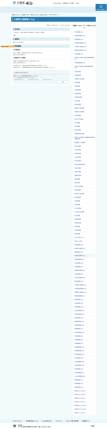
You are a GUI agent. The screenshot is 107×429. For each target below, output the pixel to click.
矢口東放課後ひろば (79, 372)
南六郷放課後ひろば (79, 354)
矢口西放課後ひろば (79, 361)
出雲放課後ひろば (79, 336)
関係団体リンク (86, 420)
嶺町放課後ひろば (79, 299)
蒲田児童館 (77, 233)
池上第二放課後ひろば (80, 277)
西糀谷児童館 (78, 175)
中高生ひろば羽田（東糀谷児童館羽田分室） (84, 67)
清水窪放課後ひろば (79, 314)
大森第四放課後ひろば (80, 62)
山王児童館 (77, 100)
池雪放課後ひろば (79, 306)
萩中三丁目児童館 (79, 186)
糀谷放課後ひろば (79, 317)
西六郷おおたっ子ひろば (80, 405)
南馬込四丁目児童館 (79, 111)
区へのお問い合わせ (47, 420)
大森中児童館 (78, 71)
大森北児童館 (78, 93)
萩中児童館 (77, 182)
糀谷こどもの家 (78, 241)
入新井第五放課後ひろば (80, 42)
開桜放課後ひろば (79, 252)
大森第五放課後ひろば (80, 35)
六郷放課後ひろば (79, 339)
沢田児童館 (77, 86)
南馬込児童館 (78, 104)
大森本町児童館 (78, 97)
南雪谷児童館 (78, 153)
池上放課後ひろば (79, 273)
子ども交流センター (79, 237)
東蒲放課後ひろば (79, 387)
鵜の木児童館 (78, 146)
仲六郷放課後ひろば (79, 347)
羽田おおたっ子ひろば (80, 398)
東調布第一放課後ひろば (80, 292)
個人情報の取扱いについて (32, 420)
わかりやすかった (19, 79)
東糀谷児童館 (78, 171)
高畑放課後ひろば (79, 343)
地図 (14, 35)
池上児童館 (77, 122)
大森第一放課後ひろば (80, 248)
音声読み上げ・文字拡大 (68, 3)
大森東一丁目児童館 (79, 78)
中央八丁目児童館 (79, 119)
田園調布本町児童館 (79, 133)
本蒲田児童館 (78, 230)
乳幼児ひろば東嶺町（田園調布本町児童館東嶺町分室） (84, 138)
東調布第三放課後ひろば (80, 50)
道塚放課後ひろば (79, 379)
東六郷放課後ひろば (79, 350)
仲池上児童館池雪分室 (80, 164)
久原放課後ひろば (79, 303)
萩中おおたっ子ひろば (80, 401)
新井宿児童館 (78, 130)
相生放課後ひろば (79, 368)
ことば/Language (57, 3)
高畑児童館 (77, 200)
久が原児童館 (78, 149)
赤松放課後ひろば (79, 53)
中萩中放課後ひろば (79, 332)
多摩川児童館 (78, 222)
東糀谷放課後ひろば (79, 321)
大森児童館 (77, 82)
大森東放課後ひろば (79, 259)
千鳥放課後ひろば (79, 31)
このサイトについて (17, 420)
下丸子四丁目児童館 (79, 211)
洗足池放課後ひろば (79, 310)
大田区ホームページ (16, 14)
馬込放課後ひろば (79, 266)
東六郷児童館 (78, 197)
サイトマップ (59, 420)
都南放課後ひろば (79, 328)
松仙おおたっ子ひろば (80, 394)
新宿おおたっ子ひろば (80, 412)
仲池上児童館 (78, 160)
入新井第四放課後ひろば (80, 288)
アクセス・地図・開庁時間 (72, 420)
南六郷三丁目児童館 (79, 193)
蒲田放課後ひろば (79, 39)
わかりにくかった (48, 79)
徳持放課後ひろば (79, 281)
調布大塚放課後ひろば (80, 295)
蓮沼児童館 (77, 226)
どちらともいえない (33, 79)
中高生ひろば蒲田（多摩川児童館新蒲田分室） (84, 58)
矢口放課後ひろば (79, 357)
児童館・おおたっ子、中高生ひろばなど (38, 14)
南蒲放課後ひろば (79, 383)
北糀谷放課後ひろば (79, 325)
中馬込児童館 (78, 115)
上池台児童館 (78, 157)
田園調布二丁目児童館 (80, 142)
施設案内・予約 (25, 14)
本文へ (77, 3)
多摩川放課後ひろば (79, 365)
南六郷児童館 (78, 189)
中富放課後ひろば (79, 244)
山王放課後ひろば (79, 262)
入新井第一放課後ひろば (80, 46)
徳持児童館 (77, 126)
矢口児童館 (77, 215)
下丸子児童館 (78, 208)
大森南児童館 (78, 75)
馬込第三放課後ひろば (80, 270)
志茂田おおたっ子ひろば (80, 409)
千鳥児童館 (77, 204)
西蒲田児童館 (78, 219)
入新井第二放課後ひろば (80, 284)
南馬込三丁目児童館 (79, 108)
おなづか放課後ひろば (80, 376)
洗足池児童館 (78, 168)
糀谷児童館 (77, 179)
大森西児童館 (78, 89)
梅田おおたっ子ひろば (80, 390)
